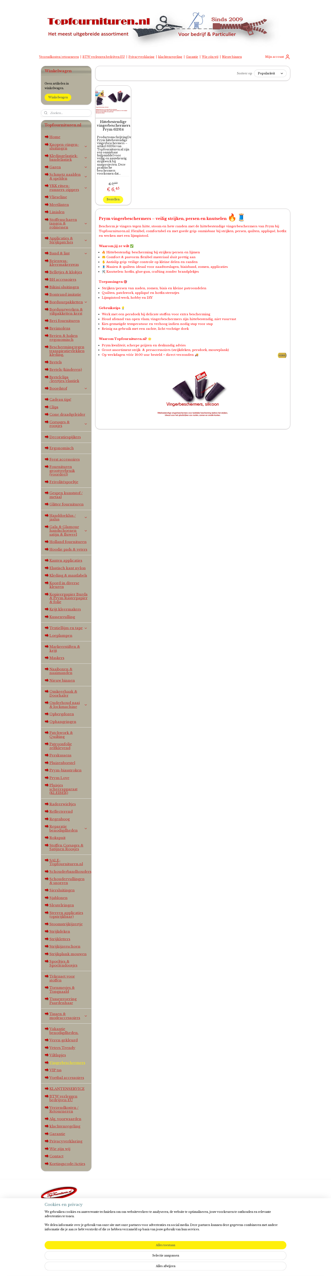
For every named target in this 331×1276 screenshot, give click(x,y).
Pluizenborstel (62, 763)
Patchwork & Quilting (61, 734)
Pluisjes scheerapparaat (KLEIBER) (63, 789)
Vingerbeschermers (67, 1062)
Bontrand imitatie (65, 294)
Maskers (56, 658)
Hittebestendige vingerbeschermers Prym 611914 (113, 125)
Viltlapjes (57, 1055)
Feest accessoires (64, 459)
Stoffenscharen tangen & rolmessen (68, 223)
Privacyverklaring (141, 56)
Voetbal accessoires (66, 1077)
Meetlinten (59, 204)
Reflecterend (61, 811)
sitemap (151, 1267)
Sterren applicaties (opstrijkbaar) (66, 915)
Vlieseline (58, 197)
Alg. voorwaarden (65, 1119)
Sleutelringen (61, 905)
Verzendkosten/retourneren (59, 56)
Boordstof (68, 388)
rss (161, 1267)
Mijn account (277, 57)
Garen (68, 167)
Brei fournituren (64, 320)
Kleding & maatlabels (68, 575)
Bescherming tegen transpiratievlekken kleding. (67, 351)
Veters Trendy (62, 1047)
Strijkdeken (59, 931)
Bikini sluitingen (64, 287)
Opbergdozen (61, 714)
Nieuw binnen (232, 56)
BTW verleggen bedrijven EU (104, 56)
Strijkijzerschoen (64, 946)
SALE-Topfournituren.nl (66, 862)
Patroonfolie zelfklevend (60, 746)
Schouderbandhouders (70, 871)
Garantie (192, 56)
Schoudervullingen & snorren (67, 881)
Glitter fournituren (66, 504)
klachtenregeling (170, 56)
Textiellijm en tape (68, 628)
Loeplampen (60, 635)
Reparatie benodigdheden (68, 828)
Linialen (57, 212)
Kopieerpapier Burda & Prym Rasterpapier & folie (68, 598)
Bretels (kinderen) (65, 369)
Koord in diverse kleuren (64, 585)
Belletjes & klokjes (65, 272)
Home (54, 137)
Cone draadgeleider (67, 414)
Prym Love (59, 778)
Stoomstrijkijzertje (66, 924)
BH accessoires (62, 279)
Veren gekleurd (63, 1040)
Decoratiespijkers (65, 437)
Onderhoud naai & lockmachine (68, 705)
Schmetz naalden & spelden (68, 176)
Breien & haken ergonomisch (63, 337)
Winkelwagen (58, 97)
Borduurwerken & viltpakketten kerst (66, 311)
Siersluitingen (62, 890)
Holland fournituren (68, 542)
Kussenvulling (62, 617)
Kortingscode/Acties (67, 1164)
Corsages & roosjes (68, 424)
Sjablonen (58, 898)
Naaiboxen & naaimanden (60, 671)
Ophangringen (62, 721)
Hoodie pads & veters (68, 549)
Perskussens (60, 755)
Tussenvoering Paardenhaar (63, 1001)
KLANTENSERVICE (67, 1088)
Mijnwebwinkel (222, 1267)
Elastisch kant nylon (67, 568)
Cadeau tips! (60, 399)
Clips (53, 407)
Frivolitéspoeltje (63, 482)
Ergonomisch (61, 448)
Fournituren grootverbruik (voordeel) (62, 470)
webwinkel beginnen (179, 1267)
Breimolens (59, 328)
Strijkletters (59, 939)
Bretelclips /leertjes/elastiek (64, 379)
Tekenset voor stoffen (62, 978)
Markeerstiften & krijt (64, 648)
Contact (56, 1156)
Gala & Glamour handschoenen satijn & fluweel (68, 531)
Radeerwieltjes (62, 804)
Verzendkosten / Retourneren (64, 1109)
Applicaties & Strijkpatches (68, 240)
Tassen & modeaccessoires (68, 1016)
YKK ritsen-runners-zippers (68, 188)
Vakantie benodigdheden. (64, 1031)
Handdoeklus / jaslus (68, 517)
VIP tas (55, 1070)
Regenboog (59, 819)
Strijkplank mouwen (68, 954)
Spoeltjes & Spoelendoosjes (63, 963)
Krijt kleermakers (65, 609)
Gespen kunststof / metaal (66, 495)
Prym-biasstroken (65, 770)
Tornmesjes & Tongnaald (62, 989)
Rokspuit (57, 837)
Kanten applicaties (65, 560)
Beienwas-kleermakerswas (64, 263)
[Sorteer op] (270, 73)
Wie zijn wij (210, 56)
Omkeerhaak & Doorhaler (63, 693)
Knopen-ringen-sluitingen (68, 146)
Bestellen (113, 199)
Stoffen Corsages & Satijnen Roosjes (66, 847)
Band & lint (68, 253)
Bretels (55, 362)
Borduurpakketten (68, 302)
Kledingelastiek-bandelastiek (68, 158)
